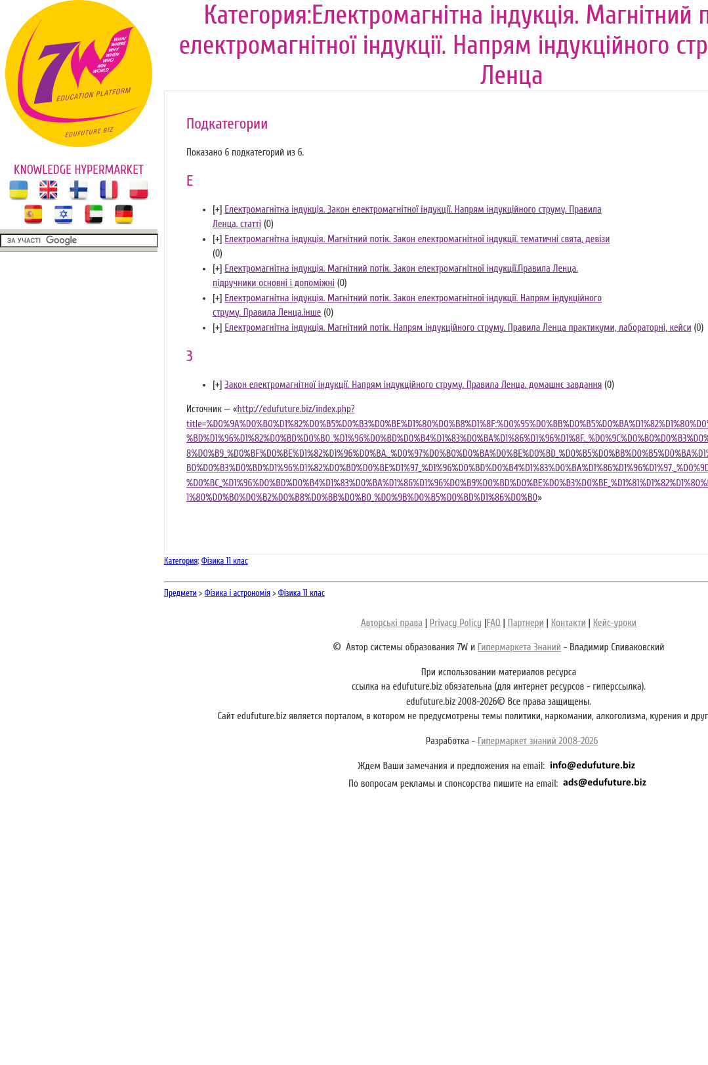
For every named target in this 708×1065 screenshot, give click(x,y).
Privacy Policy (456, 623)
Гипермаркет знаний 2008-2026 (538, 741)
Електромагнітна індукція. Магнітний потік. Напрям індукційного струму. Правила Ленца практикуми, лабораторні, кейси (457, 327)
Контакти (568, 623)
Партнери (526, 623)
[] (217, 209)
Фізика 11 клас (224, 561)
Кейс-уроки (614, 623)
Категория (181, 561)
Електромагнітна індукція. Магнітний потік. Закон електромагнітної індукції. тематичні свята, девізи (417, 239)
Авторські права (392, 623)
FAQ (493, 623)
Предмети (180, 593)
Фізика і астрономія (238, 593)
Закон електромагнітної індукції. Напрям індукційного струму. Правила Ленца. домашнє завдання (413, 384)
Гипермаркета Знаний (519, 647)
